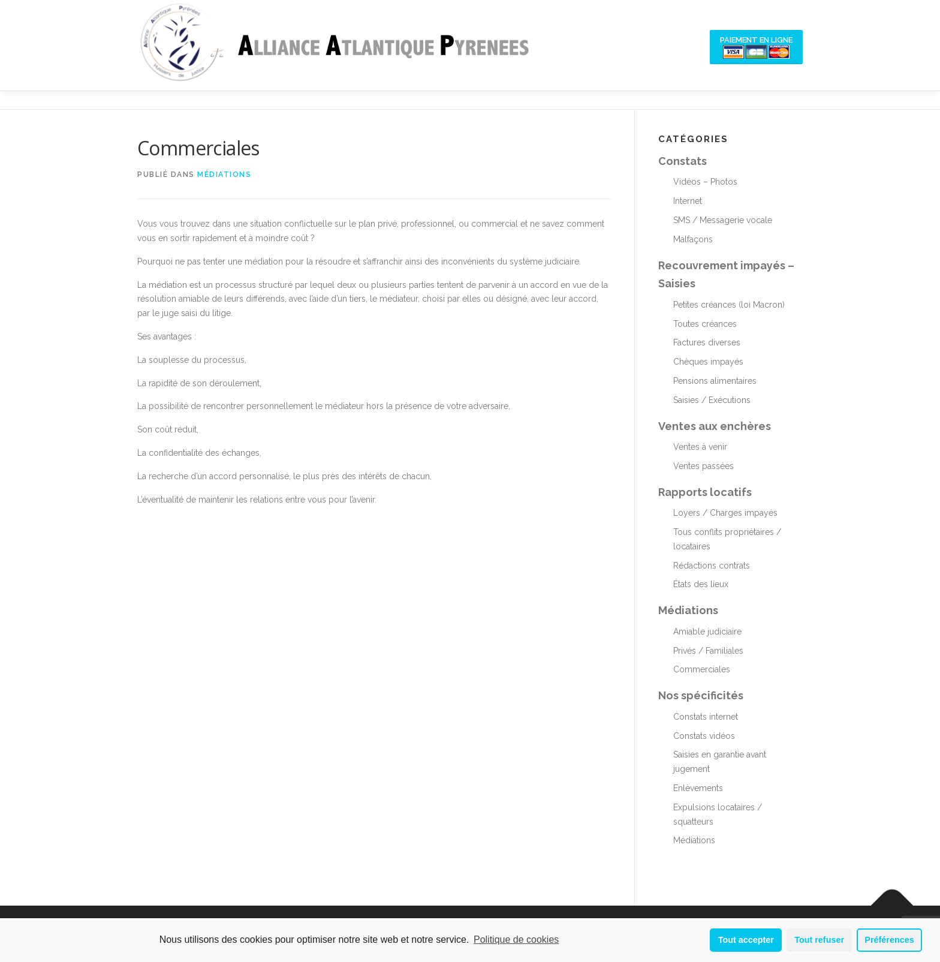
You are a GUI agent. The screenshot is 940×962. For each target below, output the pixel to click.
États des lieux (700, 584)
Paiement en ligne (756, 47)
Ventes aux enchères (714, 426)
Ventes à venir (700, 447)
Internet (687, 201)
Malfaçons (693, 239)
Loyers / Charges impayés (725, 513)
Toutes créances (705, 324)
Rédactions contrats (711, 565)
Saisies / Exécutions (712, 400)
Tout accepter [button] (746, 940)
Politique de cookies (516, 939)
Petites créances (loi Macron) (729, 304)
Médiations (224, 174)
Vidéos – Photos (705, 182)
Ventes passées (703, 466)
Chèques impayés (708, 361)
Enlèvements (698, 788)
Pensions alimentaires (715, 381)
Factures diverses (706, 342)
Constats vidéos (704, 736)
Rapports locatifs (705, 492)
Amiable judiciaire (707, 631)
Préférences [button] (889, 940)
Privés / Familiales (708, 651)
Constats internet (705, 717)
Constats (682, 161)
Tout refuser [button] (819, 940)
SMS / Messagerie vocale (722, 220)
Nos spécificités (700, 695)
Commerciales (701, 669)
